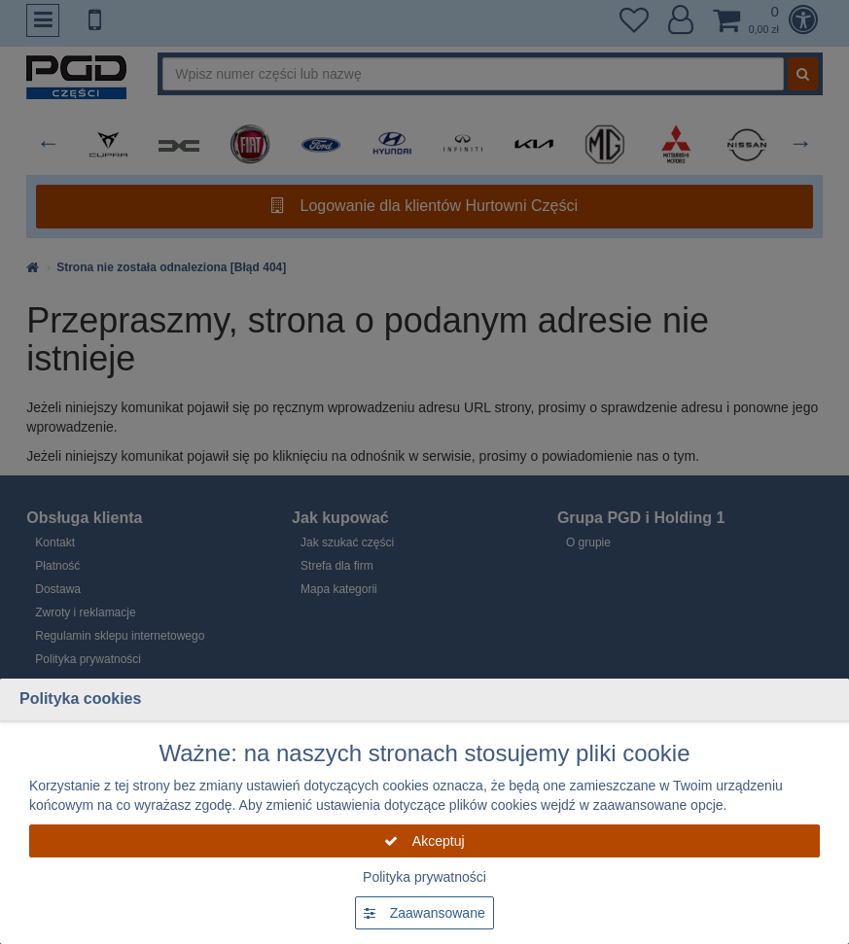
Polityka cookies (80, 698)
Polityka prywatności (424, 877)
